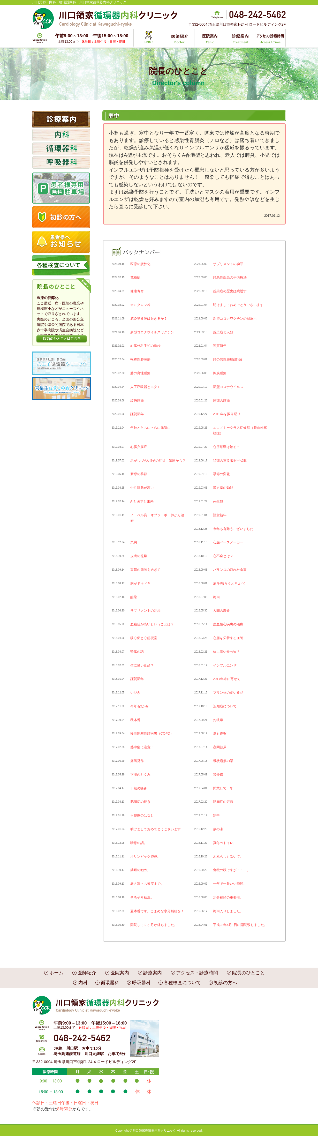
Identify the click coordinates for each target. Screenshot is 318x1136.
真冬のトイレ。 (225, 843)
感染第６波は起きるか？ (148, 318)
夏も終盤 (219, 733)
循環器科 (110, 982)
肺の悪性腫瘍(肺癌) (227, 359)
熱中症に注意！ (142, 747)
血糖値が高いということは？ (152, 624)
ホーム (56, 972)
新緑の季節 (138, 474)
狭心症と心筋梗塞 (143, 638)
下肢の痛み (138, 788)
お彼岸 (218, 720)
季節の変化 (221, 474)
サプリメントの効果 (145, 610)
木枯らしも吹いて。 (228, 856)
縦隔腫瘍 (137, 400)
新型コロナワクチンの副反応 (235, 318)
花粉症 (135, 277)
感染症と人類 (223, 332)
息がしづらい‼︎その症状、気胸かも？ (158, 460)
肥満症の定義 (223, 802)
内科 (83, 982)
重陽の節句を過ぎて (145, 570)
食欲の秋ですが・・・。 (231, 870)
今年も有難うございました (233, 529)
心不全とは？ (223, 556)
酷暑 (133, 597)
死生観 (218, 501)
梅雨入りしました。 (228, 911)
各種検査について (182, 982)
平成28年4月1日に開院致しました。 (240, 925)
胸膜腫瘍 (219, 373)
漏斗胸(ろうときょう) (229, 583)
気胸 (133, 542)
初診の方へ (225, 982)
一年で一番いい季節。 (230, 884)
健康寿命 (137, 291)
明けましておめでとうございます (238, 305)
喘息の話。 (138, 843)
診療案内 (152, 972)
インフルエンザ (225, 665)
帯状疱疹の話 (223, 761)
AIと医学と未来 (142, 501)
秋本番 (135, 720)
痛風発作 (137, 761)
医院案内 (119, 972)
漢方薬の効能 (223, 488)
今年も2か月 (139, 706)
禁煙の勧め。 (140, 870)
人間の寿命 (221, 610)
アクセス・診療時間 (197, 972)
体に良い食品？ (142, 665)
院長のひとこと (248, 972)
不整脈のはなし (142, 815)
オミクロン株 (140, 305)
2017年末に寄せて (227, 679)
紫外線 (218, 774)
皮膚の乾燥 (138, 556)
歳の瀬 (218, 829)
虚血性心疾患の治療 (228, 624)
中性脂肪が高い (142, 488)
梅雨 (216, 597)
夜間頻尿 (219, 747)
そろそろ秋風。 (142, 897)
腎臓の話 (137, 652)
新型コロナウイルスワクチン (152, 332)
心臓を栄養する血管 (228, 638)
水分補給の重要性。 (228, 897)
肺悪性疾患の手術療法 (230, 277)
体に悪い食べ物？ (226, 652)
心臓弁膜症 (138, 447)
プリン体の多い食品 (228, 692)
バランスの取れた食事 (230, 570)
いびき (135, 692)
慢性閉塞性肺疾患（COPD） (152, 733)
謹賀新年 (219, 346)
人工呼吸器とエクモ (145, 387)
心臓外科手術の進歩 (145, 346)
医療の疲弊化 (140, 264)
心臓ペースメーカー (228, 542)
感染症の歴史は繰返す (230, 291)
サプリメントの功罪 (228, 264)
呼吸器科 (141, 982)
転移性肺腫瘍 (140, 359)
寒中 (216, 815)
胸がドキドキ (140, 583)
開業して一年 (223, 788)
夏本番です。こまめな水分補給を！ (157, 911)
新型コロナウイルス (228, 387)
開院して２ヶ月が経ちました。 (153, 925)
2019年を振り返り (227, 414)
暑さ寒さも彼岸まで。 (147, 884)
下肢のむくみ (140, 774)
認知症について (225, 706)
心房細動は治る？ (226, 447)
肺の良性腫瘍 (140, 373)
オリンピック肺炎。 (145, 856)
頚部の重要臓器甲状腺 (230, 460)
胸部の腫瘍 (221, 400)
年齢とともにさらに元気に (150, 428)
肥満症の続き (140, 802)
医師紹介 (87, 972)
